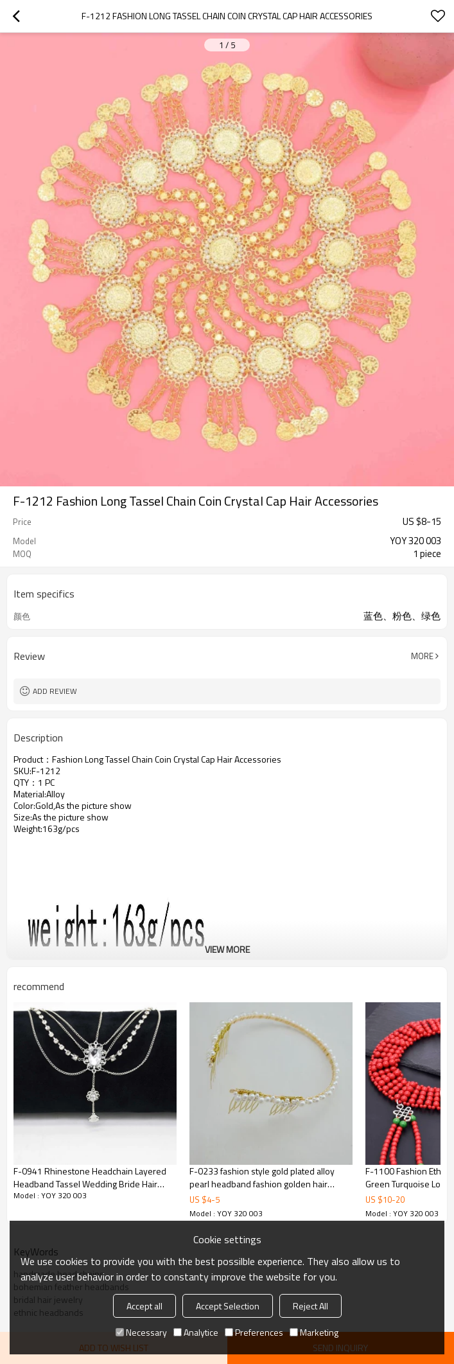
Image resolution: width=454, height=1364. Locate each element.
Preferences (254, 1332)
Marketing (314, 1332)
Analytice (195, 1332)
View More (227, 949)
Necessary (141, 1332)
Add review (55, 691)
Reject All (310, 1306)
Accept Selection (227, 1306)
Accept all (144, 1306)
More (422, 656)
